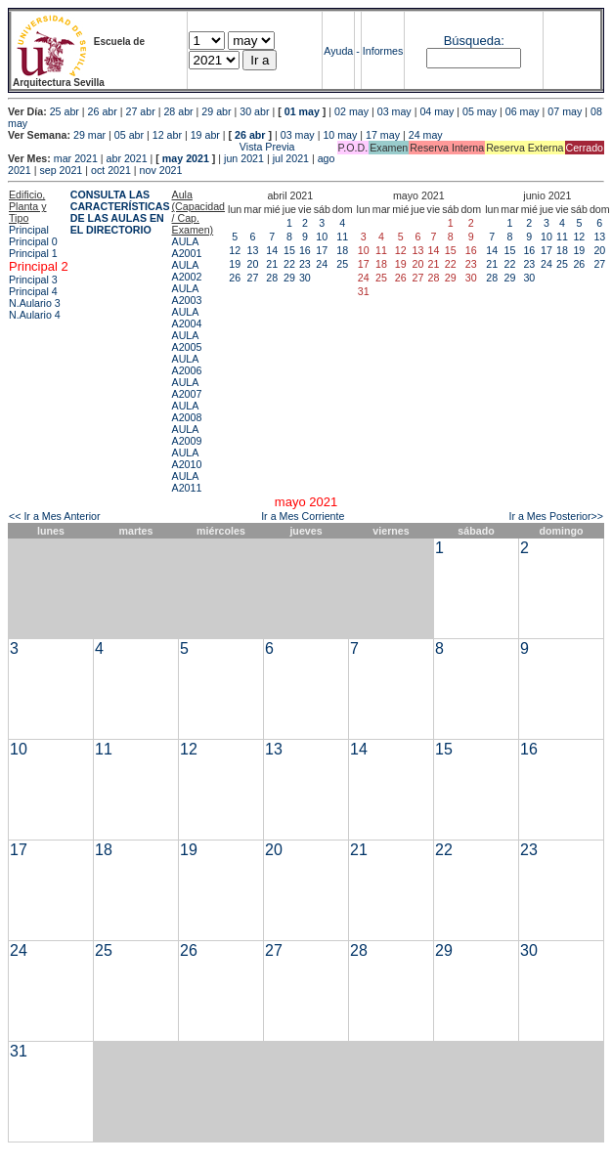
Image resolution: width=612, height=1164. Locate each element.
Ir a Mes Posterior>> (555, 516)
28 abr (178, 111)
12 (234, 250)
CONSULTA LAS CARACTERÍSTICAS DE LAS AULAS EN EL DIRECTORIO (120, 212)
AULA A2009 (187, 435)
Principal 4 (33, 291)
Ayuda (338, 51)
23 (305, 264)
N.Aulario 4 (35, 315)
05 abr (129, 135)
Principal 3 (33, 279)
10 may (340, 135)
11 (342, 236)
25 (342, 264)
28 (272, 277)
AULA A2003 (187, 294)
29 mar (89, 135)
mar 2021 (76, 158)
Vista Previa (151, 146)
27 (253, 277)
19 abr (205, 135)
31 (18, 1051)
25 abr (64, 111)
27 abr (140, 111)
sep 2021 (60, 170)
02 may (351, 111)
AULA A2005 (187, 341)
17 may (383, 135)
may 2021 (185, 158)
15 (289, 250)
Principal (29, 230)
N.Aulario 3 (36, 303)
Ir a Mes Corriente (302, 516)
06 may (522, 111)
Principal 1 (33, 253)
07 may (564, 111)
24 (322, 264)
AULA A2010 (187, 458)
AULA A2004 (187, 317)
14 (272, 250)
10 (322, 236)
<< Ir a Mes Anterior (55, 516)
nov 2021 (161, 170)
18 (342, 250)
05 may (479, 111)
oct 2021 (111, 170)
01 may (302, 111)
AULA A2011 (187, 482)
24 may (426, 135)
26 (234, 277)
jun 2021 (244, 158)
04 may (436, 111)
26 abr (102, 111)
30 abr (254, 111)
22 (289, 264)
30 (305, 277)
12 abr (167, 135)
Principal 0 (33, 241)
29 (289, 277)
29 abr (216, 111)
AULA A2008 (187, 411)
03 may (394, 111)
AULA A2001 (187, 247)
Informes (383, 51)
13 (253, 250)
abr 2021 (127, 158)
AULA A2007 (187, 388)
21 (272, 264)
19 (234, 264)
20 (253, 264)
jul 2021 (291, 158)
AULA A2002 (187, 270)
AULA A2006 (187, 364)
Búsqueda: (474, 40)
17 (322, 250)
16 (305, 250)
